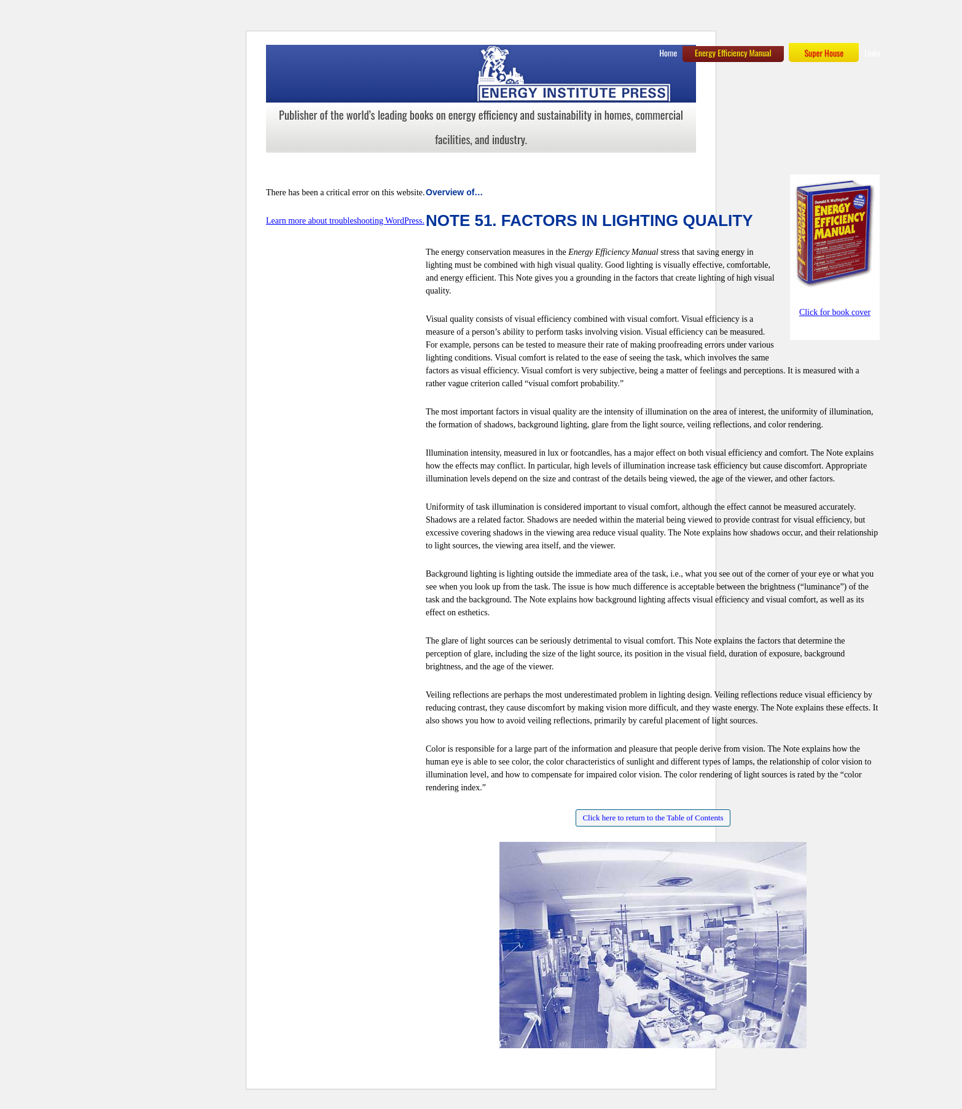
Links (872, 52)
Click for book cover (834, 312)
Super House (823, 52)
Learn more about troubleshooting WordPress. (345, 220)
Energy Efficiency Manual (733, 52)
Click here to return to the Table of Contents (652, 817)
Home (668, 52)
